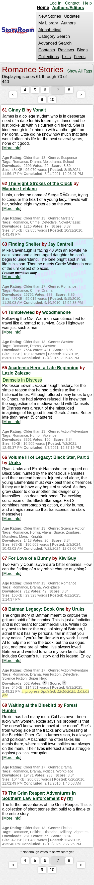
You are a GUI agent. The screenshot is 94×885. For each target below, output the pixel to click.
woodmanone (56, 313)
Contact (72, 3)
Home (43, 7)
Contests (46, 50)
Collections (48, 56)
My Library (48, 23)
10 (57, 100)
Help (87, 3)
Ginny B (16, 111)
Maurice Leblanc (19, 189)
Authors (68, 23)
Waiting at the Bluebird (32, 706)
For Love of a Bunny (29, 559)
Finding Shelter (24, 245)
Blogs (82, 50)
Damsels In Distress (22, 381)
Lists (66, 56)
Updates (72, 16)
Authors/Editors (68, 7)
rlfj (70, 799)
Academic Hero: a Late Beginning (43, 368)
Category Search (54, 36)
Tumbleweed (21, 313)
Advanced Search (54, 43)
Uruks (15, 463)
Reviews (66, 50)
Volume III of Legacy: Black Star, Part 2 (48, 458)
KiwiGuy (67, 559)
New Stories (49, 16)
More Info (11, 149)
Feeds (80, 56)
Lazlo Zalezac (16, 374)
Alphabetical (49, 29)
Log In (55, 3)
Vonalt (39, 111)
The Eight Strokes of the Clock (40, 184)
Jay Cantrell (60, 245)
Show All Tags (79, 71)
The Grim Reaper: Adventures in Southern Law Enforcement (39, 797)
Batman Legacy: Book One (36, 610)
